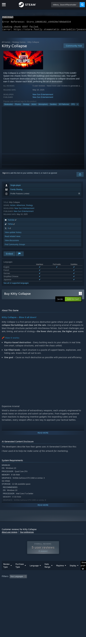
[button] (73, 300)
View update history (13, 234)
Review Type (6, 571)
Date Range (47, 571)
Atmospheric (43, 106)
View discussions (12, 242)
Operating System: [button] (39, 586)
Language (34, 571)
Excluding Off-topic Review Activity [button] (47, 582)
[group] (43, 586)
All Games (6, 44)
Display (73, 571)
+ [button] (77, 106)
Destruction (8, 106)
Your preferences (27, 534)
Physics (18, 106)
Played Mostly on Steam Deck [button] (14, 586)
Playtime (60, 571)
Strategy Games (19, 44)
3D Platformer (64, 106)
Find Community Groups (15, 246)
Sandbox (53, 106)
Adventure (21, 207)
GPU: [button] (65, 586)
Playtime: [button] (69, 582)
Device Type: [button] (8, 590)
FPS (73, 106)
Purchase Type (20, 571)
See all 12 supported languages (16, 285)
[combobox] (65, 4)
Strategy (26, 106)
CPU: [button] (55, 586)
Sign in (5, 175)
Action (34, 106)
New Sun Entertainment (43, 96)
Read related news (12, 238)
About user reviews (9, 534)
